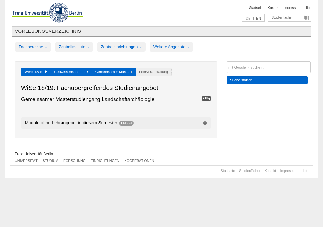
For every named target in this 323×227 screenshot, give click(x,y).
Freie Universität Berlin (34, 154)
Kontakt (273, 7)
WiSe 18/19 (36, 72)
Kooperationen (139, 160)
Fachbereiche (33, 46)
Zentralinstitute (74, 46)
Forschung (74, 160)
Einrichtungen (105, 160)
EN (258, 18)
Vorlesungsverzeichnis (48, 31)
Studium (50, 160)
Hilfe (307, 7)
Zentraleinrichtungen (121, 46)
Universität (26, 160)
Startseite (256, 7)
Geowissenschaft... (71, 72)
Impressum (291, 7)
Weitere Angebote (171, 46)
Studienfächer (282, 17)
